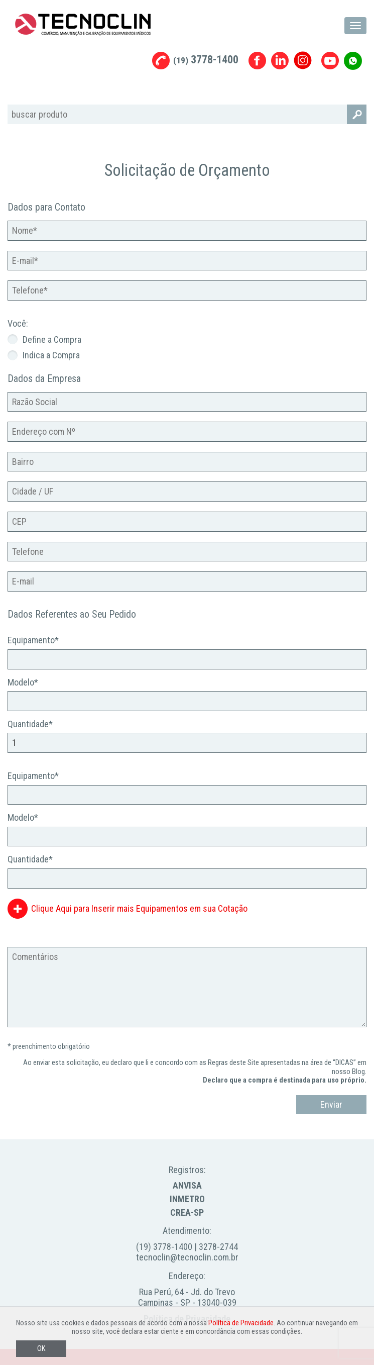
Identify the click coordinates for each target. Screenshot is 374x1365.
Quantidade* (30, 724)
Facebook (257, 60)
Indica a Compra (51, 355)
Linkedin (280, 60)
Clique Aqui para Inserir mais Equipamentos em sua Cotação (139, 908)
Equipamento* (33, 640)
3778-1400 (205, 59)
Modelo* (23, 682)
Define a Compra (52, 339)
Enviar (331, 1104)
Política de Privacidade (241, 1323)
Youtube (330, 60)
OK (41, 1348)
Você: (18, 323)
